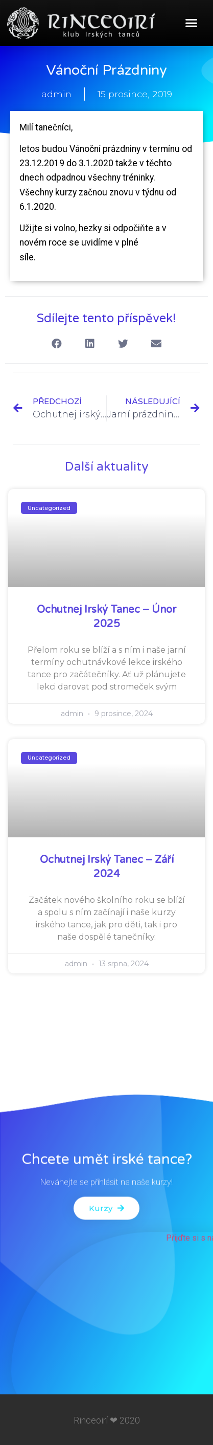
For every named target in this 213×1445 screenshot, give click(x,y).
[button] (191, 23)
